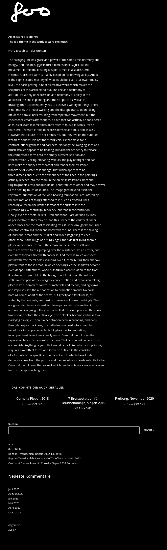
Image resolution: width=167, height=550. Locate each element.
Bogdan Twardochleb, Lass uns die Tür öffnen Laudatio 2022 (44, 458)
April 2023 (14, 507)
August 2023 (15, 494)
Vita (10, 444)
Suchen (13, 424)
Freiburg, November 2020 (134, 398)
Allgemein (14, 525)
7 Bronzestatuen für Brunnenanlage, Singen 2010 (83, 400)
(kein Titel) (14, 449)
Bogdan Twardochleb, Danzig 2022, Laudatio (35, 454)
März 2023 (14, 512)
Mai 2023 (13, 503)
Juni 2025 (13, 489)
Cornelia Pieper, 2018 (32, 398)
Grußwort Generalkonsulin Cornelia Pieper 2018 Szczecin (42, 463)
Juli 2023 (13, 498)
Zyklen (12, 530)
